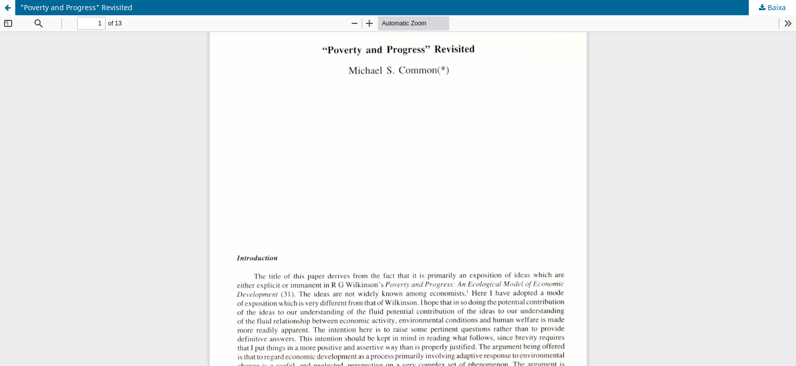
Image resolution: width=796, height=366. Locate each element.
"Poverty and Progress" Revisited (76, 7)
